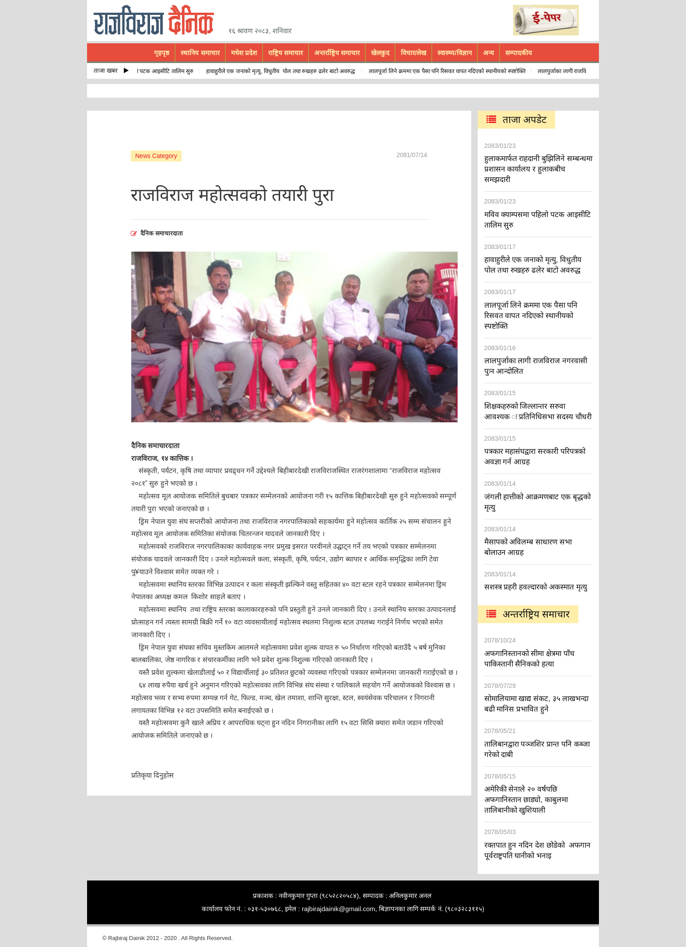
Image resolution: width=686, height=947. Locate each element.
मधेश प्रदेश (244, 52)
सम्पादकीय (518, 52)
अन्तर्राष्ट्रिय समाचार (337, 52)
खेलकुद (380, 52)
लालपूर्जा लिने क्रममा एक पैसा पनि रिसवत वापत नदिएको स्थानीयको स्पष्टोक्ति (449, 71)
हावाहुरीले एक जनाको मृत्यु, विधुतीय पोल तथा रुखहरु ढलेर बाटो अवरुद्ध (284, 71)
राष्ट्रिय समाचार (285, 52)
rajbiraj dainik (157, 20)
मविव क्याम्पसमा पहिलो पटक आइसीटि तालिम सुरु (144, 71)
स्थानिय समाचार (200, 52)
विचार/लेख (413, 52)
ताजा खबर (111, 70)
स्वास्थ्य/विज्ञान (454, 52)
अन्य (488, 52)
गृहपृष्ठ (161, 52)
